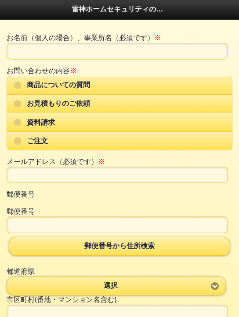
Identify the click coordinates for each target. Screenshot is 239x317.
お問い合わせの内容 (42, 71)
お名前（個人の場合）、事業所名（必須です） (84, 37)
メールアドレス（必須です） (56, 161)
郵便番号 (21, 194)
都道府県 (21, 271)
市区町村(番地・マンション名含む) (62, 299)
